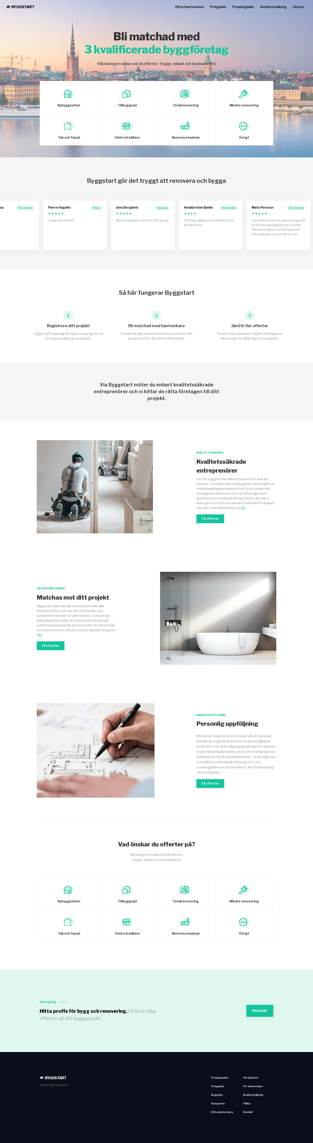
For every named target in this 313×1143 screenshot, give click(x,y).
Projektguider (243, 7)
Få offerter (210, 519)
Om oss (298, 7)
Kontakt (248, 1112)
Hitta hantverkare (189, 7)
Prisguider (218, 7)
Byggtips (217, 1094)
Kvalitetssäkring (273, 7)
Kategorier (218, 1103)
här (242, 508)
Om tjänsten (250, 1077)
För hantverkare (253, 1086)
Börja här (259, 1011)
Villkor (247, 1103)
